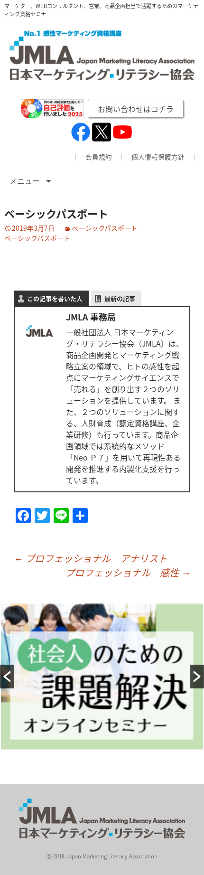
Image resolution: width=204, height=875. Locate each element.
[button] (7, 676)
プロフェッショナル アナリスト (90, 558)
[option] (102, 676)
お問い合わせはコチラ (136, 108)
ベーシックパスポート (105, 228)
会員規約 (98, 157)
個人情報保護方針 (158, 157)
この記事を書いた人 (55, 298)
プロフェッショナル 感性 (127, 572)
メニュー (25, 181)
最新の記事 (119, 298)
